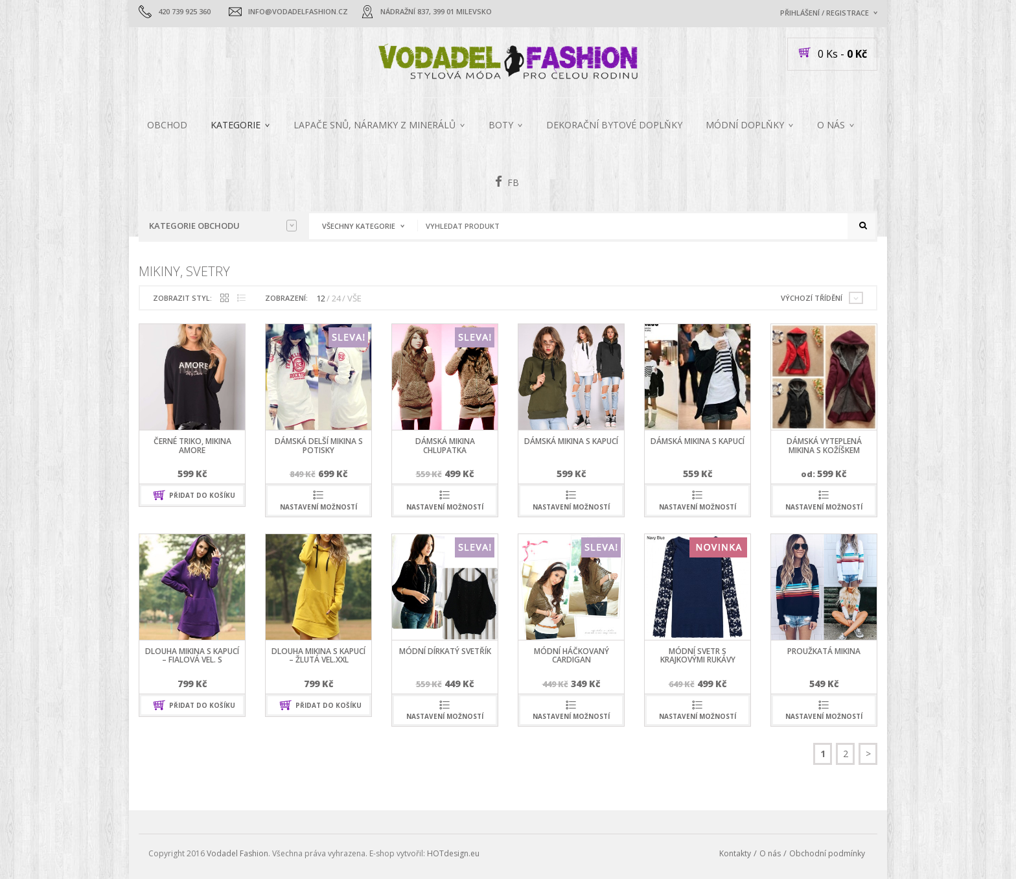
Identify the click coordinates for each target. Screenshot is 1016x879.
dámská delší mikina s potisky (319, 445)
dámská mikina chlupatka (445, 445)
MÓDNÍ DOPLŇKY (745, 125)
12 (320, 298)
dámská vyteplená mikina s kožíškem (824, 445)
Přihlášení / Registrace (824, 13)
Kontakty (735, 853)
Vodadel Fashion (237, 853)
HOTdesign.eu (453, 853)
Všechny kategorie (358, 226)
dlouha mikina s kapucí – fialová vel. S (192, 655)
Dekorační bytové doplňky (614, 125)
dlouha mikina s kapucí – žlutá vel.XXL (318, 655)
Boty (501, 125)
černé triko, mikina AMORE (192, 445)
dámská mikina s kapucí (571, 441)
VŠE (354, 298)
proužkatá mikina (823, 651)
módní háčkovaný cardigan (571, 655)
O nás (831, 125)
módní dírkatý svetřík (445, 651)
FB (507, 181)
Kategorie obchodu (223, 225)
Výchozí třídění (811, 298)
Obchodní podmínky (827, 853)
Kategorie (235, 125)
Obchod (167, 125)
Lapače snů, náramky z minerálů (375, 125)
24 (336, 298)
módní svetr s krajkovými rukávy (697, 655)
